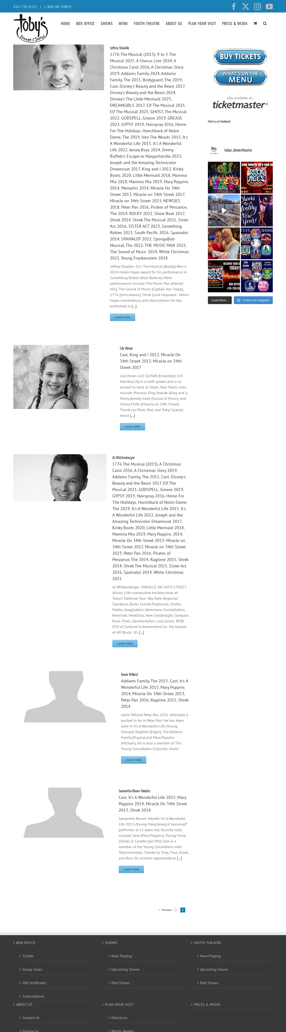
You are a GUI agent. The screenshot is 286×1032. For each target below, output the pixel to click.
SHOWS (111, 942)
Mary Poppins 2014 (164, 534)
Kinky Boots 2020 (128, 527)
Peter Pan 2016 (135, 207)
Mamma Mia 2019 (145, 181)
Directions (119, 1017)
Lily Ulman (126, 348)
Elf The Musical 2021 (166, 105)
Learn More (122, 317)
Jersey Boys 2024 (144, 150)
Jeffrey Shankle (119, 47)
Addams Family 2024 (140, 73)
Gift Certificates (34, 982)
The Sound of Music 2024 (133, 251)
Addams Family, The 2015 (135, 476)
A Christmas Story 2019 (155, 470)
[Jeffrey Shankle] (58, 47)
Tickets (28, 956)
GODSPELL (131, 118)
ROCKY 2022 (140, 213)
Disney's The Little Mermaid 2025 (140, 99)
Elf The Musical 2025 (129, 111)
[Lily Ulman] (51, 347)
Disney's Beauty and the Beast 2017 (152, 86)
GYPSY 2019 (132, 124)
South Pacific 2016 (152, 232)
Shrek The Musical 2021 (154, 220)
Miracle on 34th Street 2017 (158, 194)
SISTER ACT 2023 (144, 226)
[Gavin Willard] (64, 674)
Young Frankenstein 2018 (144, 258)
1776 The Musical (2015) (132, 54)
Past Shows (120, 982)
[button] (265, 23)
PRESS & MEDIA (207, 1004)
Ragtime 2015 (163, 559)
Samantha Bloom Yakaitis (134, 790)
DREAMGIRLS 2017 (127, 105)
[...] (134, 306)
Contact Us (30, 1017)
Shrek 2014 (120, 220)
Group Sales (32, 969)
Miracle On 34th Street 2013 (138, 540)
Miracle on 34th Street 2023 (135, 200)
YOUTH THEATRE (208, 942)
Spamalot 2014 (138, 572)
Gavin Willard (129, 674)
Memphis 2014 (135, 188)
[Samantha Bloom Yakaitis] (63, 790)
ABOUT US (24, 1004)
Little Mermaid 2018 (151, 175)
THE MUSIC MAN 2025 (165, 245)
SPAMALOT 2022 (136, 239)
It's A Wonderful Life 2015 (155, 508)
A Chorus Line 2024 (154, 60)
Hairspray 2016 (159, 124)
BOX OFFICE (26, 942)
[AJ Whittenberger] (59, 457)
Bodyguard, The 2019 (162, 80)
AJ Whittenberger (123, 457)
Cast (114, 86)
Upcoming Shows (125, 969)
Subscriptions (33, 996)
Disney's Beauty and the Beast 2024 (142, 92)
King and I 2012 (156, 169)
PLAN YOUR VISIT (119, 1004)
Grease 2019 (154, 118)
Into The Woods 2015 (161, 137)
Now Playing (121, 956)
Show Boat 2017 (169, 213)
